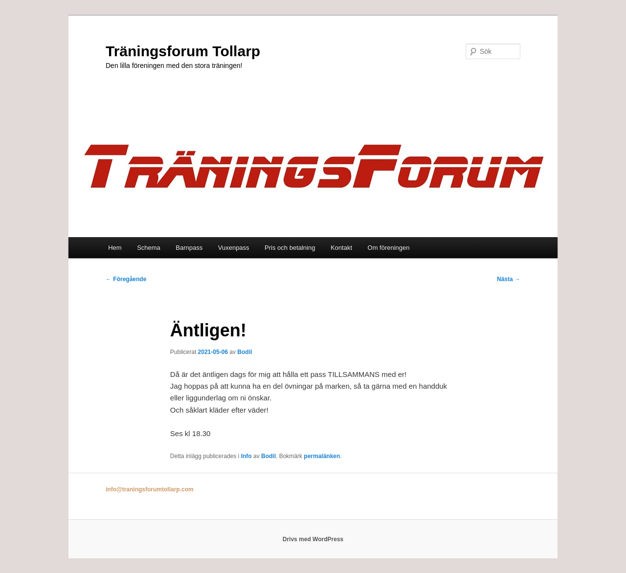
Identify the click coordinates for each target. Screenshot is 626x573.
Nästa (508, 279)
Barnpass (189, 247)
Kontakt (341, 247)
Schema (148, 247)
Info (246, 456)
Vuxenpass (233, 247)
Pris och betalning (290, 247)
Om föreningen (389, 247)
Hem (114, 247)
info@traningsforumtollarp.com (150, 489)
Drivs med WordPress (313, 539)
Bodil (244, 352)
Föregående (126, 279)
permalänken (322, 456)
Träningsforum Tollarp (183, 51)
